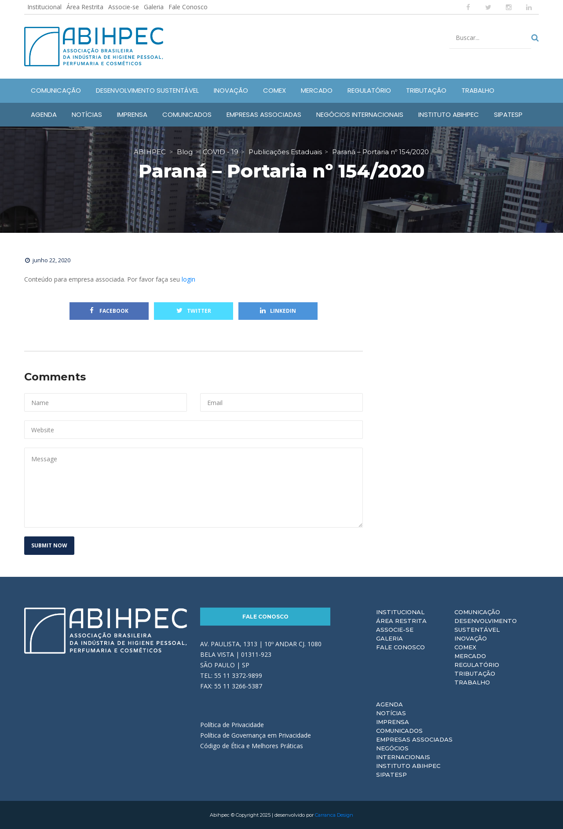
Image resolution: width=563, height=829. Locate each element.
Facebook (109, 311)
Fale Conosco (188, 7)
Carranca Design (334, 815)
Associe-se (123, 7)
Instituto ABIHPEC (408, 765)
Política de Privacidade (232, 724)
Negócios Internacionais (403, 752)
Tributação (474, 673)
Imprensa (392, 721)
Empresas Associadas (414, 739)
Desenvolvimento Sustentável (485, 625)
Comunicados (399, 730)
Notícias (391, 713)
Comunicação (477, 611)
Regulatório (476, 664)
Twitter (193, 311)
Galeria (154, 7)
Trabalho (472, 682)
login (188, 279)
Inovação (470, 638)
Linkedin (278, 311)
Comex (465, 647)
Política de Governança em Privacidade (255, 735)
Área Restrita (84, 7)
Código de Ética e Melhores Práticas (251, 746)
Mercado (470, 655)
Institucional (44, 7)
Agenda (389, 704)
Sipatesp (391, 774)
